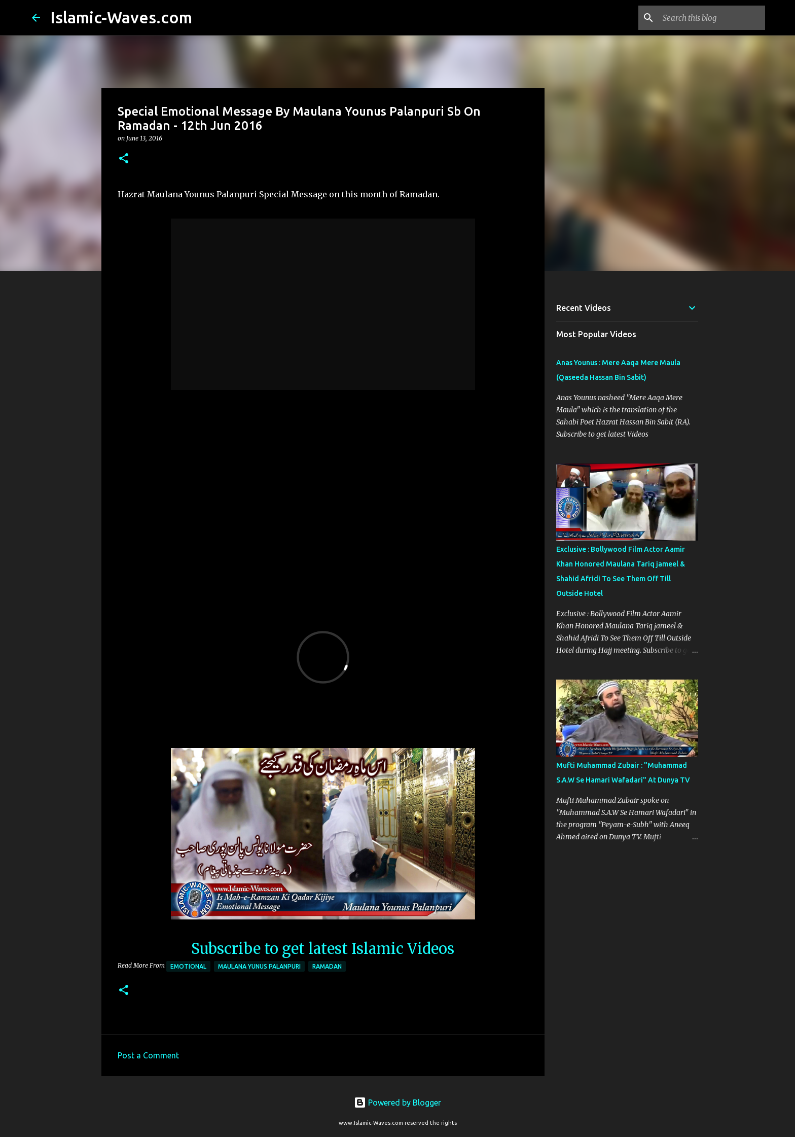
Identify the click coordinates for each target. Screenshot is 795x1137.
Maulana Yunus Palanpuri (259, 966)
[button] (124, 159)
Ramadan (327, 966)
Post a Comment (148, 1055)
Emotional (188, 966)
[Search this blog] (712, 18)
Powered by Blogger (397, 1102)
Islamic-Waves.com (121, 17)
